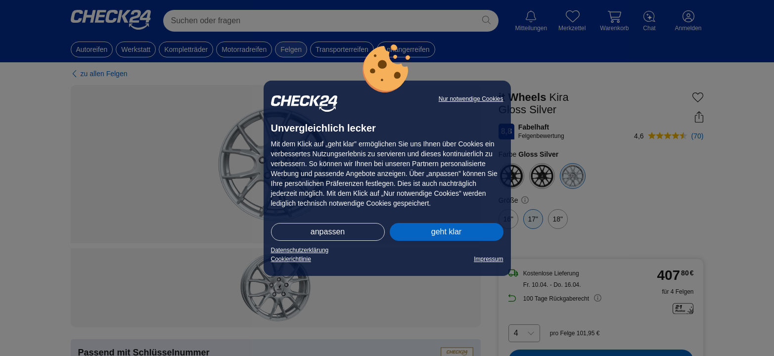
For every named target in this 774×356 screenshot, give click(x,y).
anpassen (328, 231)
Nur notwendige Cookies (471, 98)
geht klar (446, 231)
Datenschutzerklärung (300, 250)
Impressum (488, 259)
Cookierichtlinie (291, 259)
